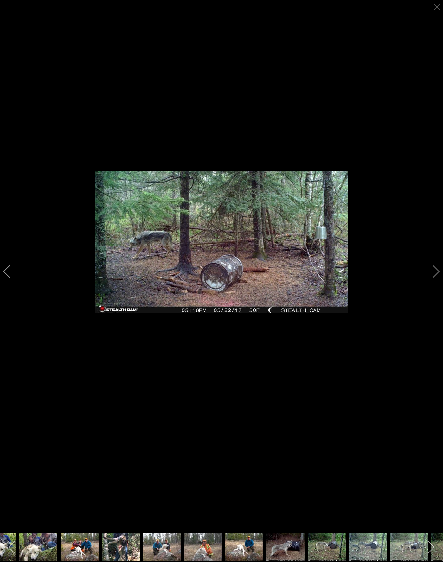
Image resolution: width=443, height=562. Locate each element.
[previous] (11, 271)
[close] (437, 7)
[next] (432, 271)
